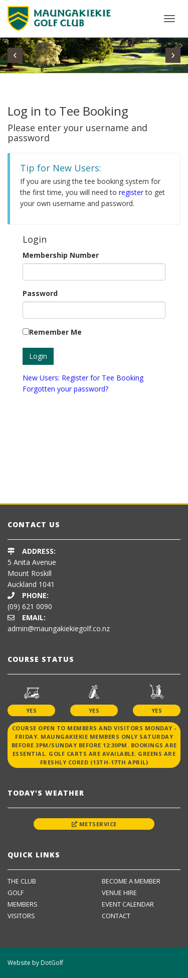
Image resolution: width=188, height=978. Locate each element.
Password (40, 293)
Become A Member (131, 881)
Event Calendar (128, 904)
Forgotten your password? (65, 389)
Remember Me (55, 332)
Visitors (21, 915)
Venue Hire (119, 892)
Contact (116, 915)
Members (23, 904)
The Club (22, 881)
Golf (16, 892)
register (131, 192)
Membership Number (61, 255)
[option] (94, 472)
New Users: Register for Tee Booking (83, 377)
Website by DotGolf (35, 962)
